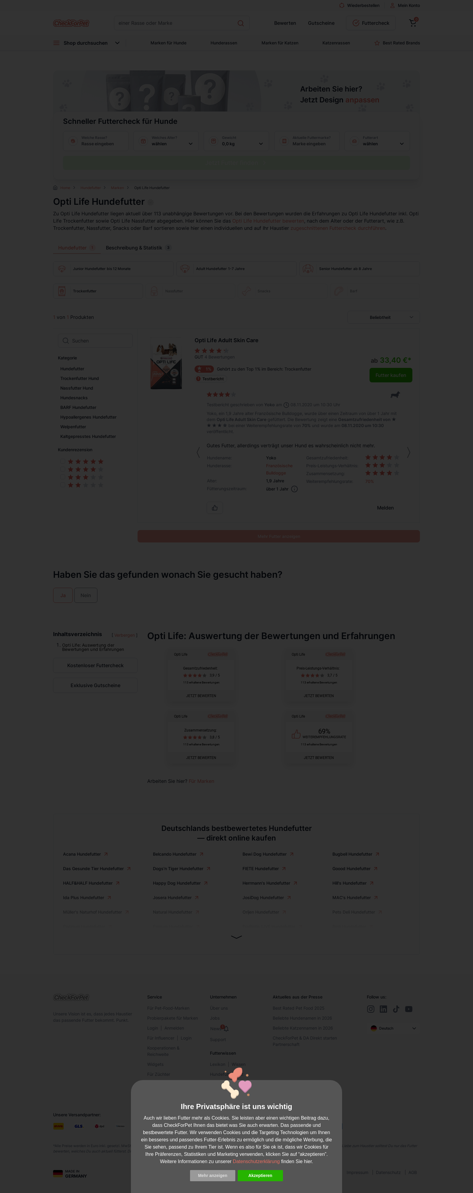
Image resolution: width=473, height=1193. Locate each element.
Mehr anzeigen (212, 1175)
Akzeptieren (260, 1175)
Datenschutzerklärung (256, 1161)
